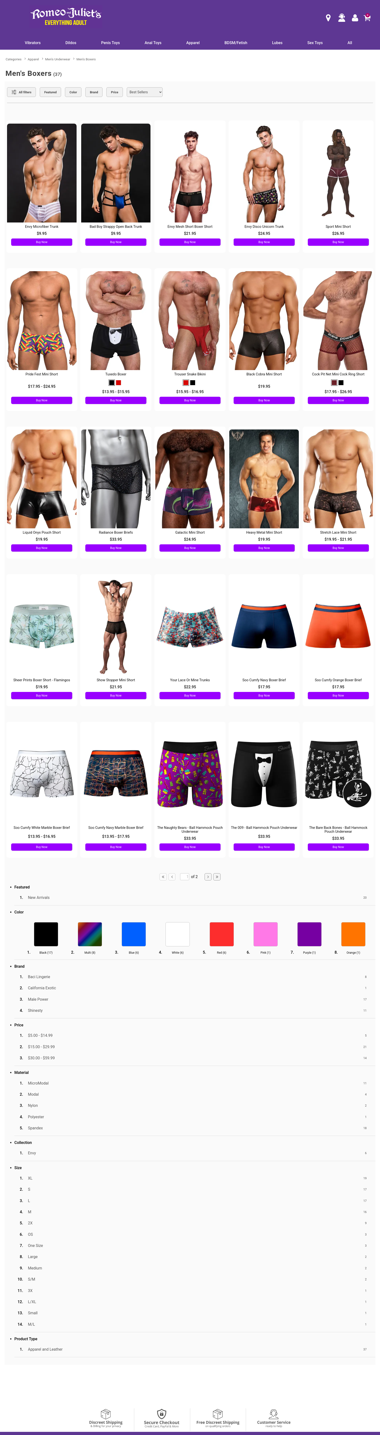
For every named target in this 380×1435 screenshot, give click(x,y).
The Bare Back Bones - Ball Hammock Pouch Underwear (338, 830)
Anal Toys (153, 42)
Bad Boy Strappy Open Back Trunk (116, 227)
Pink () (265, 952)
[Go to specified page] (184, 876)
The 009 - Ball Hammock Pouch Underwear (264, 828)
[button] (111, 382)
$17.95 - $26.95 (338, 391)
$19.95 (264, 386)
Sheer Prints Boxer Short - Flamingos (41, 680)
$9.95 (42, 233)
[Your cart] (367, 18)
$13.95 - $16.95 (41, 836)
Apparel (193, 42)
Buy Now (42, 242)
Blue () (134, 952)
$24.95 (264, 233)
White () (177, 952)
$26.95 (338, 233)
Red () (221, 952)
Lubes (277, 42)
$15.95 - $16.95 (190, 391)
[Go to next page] (208, 876)
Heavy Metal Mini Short (264, 533)
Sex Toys (315, 42)
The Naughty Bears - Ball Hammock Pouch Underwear (190, 830)
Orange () (353, 952)
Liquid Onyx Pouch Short (42, 533)
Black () (46, 952)
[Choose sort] (145, 92)
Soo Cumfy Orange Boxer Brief (338, 680)
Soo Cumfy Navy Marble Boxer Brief (115, 828)
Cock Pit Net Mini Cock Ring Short (338, 374)
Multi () (90, 952)
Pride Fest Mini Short (41, 374)
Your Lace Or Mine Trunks (190, 680)
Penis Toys (110, 42)
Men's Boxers (86, 59)
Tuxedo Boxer (116, 374)
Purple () (309, 952)
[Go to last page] (217, 876)
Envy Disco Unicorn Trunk (264, 227)
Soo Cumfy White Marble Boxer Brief (42, 828)
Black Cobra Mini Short (264, 374)
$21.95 (190, 233)
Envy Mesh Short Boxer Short (190, 227)
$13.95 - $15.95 (115, 391)
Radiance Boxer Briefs (116, 533)
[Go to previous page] (172, 876)
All (350, 42)
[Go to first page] (163, 876)
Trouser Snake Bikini (190, 374)
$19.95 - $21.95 (338, 539)
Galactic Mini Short (190, 533)
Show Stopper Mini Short (116, 680)
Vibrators (33, 42)
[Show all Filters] (21, 92)
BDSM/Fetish (235, 42)
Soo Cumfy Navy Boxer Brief (264, 680)
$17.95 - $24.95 (41, 386)
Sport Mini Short (338, 227)
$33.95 (116, 539)
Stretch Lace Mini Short (338, 533)
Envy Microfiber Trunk (41, 227)
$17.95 (264, 687)
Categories (13, 59)
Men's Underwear (57, 59)
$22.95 (190, 687)
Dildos (70, 42)
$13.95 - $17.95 (115, 836)
